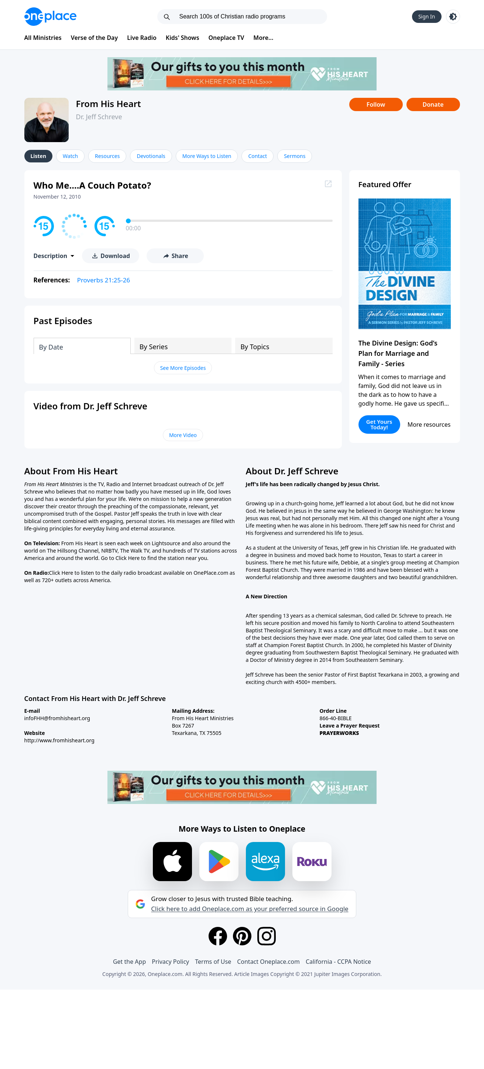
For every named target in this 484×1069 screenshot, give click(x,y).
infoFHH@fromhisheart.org (57, 718)
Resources (107, 155)
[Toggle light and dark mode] (453, 17)
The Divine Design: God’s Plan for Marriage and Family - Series (397, 353)
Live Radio (142, 38)
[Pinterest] (242, 936)
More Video (183, 435)
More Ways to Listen (206, 155)
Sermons (294, 155)
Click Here (128, 557)
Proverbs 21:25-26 (103, 280)
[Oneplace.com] (50, 16)
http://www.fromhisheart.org (59, 740)
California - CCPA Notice (338, 962)
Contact (257, 155)
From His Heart (108, 103)
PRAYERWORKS (339, 732)
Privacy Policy (170, 962)
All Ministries (43, 38)
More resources (429, 424)
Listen (39, 155)
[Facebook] (218, 936)
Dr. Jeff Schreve (99, 116)
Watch (70, 155)
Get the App (129, 962)
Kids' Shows (182, 38)
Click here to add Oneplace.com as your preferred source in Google (249, 909)
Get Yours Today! (379, 424)
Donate (432, 104)
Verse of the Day (94, 38)
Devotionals (151, 155)
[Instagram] (266, 936)
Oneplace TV (226, 38)
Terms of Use (213, 962)
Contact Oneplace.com (268, 962)
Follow (376, 104)
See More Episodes (183, 367)
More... (263, 38)
